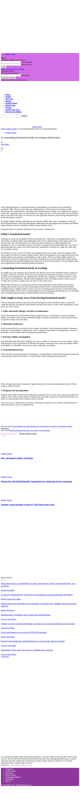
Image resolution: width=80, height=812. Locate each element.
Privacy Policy (10, 775)
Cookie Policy (10, 771)
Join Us (8, 781)
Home (7, 95)
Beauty (8, 101)
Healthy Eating (11, 103)
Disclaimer (9, 779)
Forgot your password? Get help (12, 69)
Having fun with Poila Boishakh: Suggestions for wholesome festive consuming (36, 481)
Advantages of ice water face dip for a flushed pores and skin (27, 650)
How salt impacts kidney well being (17, 458)
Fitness (8, 108)
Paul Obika (5, 144)
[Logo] (16, 91)
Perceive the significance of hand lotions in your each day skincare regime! (33, 641)
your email (25, 75)
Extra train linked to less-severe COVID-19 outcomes (24, 632)
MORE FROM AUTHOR (28, 434)
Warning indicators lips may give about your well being (29, 430)
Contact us (9, 769)
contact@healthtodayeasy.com (21, 765)
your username (26, 62)
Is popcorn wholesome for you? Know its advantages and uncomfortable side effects (37, 595)
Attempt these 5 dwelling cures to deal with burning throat (26, 615)
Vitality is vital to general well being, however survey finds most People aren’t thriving (38, 623)
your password (26, 64)
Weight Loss (10, 105)
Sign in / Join (10, 54)
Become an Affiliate (13, 112)
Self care (9, 99)
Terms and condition (12, 777)
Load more (5, 656)
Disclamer (9, 773)
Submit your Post (12, 110)
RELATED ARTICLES (9, 434)
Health (8, 97)
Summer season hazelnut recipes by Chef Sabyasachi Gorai (28, 504)
